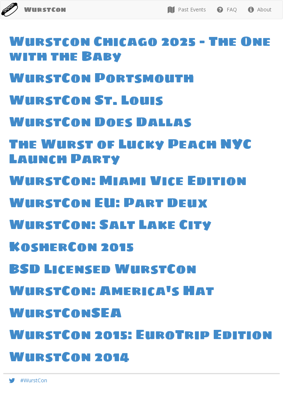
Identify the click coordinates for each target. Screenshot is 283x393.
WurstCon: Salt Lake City (110, 224)
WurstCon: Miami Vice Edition (128, 180)
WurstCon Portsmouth (101, 78)
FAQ (227, 9)
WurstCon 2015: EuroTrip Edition (140, 334)
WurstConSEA (65, 313)
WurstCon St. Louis (86, 100)
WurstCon (45, 9)
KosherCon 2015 (71, 246)
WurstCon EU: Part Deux (108, 202)
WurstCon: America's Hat (111, 290)
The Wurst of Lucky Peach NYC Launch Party (130, 151)
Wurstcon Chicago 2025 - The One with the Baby (140, 48)
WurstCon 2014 (69, 357)
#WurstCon (33, 380)
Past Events (187, 9)
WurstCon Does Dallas (100, 122)
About (260, 9)
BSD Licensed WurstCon (102, 269)
